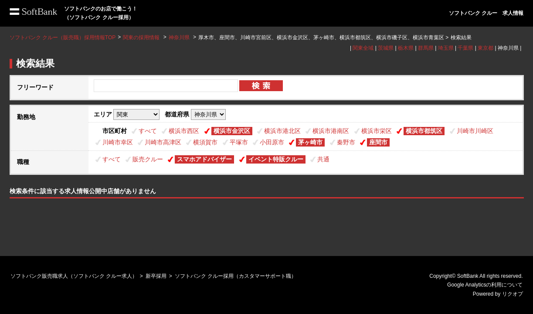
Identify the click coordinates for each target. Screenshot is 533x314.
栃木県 (406, 48)
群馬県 (426, 48)
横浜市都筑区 (424, 130)
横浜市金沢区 (232, 130)
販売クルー (147, 159)
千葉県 (465, 48)
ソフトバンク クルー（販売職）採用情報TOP (63, 37)
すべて (148, 130)
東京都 (485, 48)
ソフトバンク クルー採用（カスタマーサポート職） (235, 276)
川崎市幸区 (117, 142)
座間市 (378, 142)
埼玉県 (446, 48)
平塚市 (239, 142)
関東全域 (363, 48)
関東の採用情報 (142, 37)
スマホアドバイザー (204, 159)
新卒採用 (156, 276)
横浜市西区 (184, 130)
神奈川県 (179, 37)
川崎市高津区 (163, 142)
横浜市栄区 (376, 130)
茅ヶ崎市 (310, 142)
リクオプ (512, 294)
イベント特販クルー (275, 159)
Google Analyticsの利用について (485, 285)
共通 (323, 159)
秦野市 (346, 142)
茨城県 (386, 48)
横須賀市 (205, 142)
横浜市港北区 (282, 130)
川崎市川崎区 (475, 130)
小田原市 (272, 142)
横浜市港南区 (330, 130)
